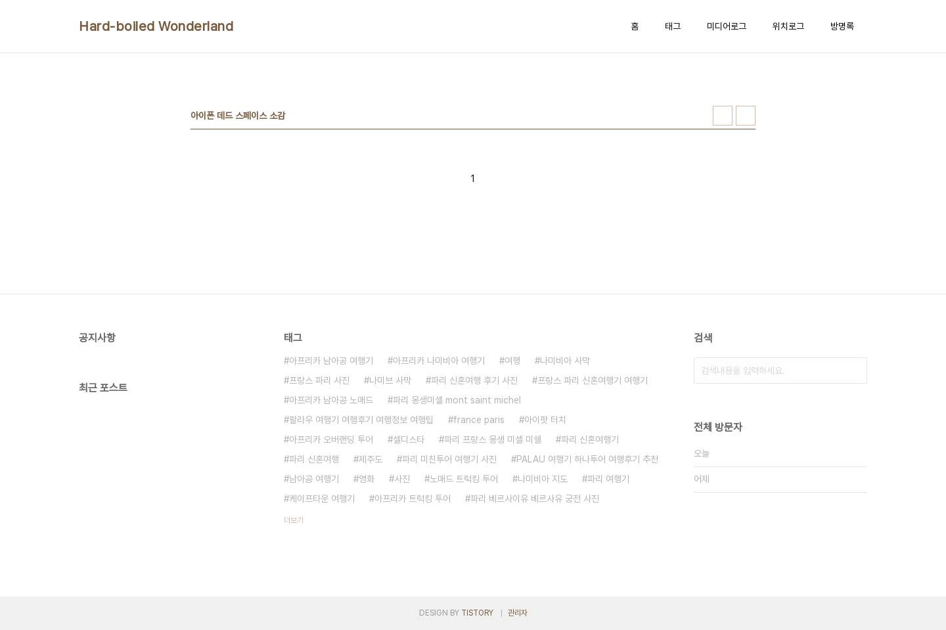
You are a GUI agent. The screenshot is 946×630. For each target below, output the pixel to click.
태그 (673, 26)
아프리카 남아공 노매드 (331, 400)
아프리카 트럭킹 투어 (412, 498)
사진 (402, 479)
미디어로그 (726, 26)
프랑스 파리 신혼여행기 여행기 (592, 380)
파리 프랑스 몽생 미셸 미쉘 (492, 439)
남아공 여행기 (314, 479)
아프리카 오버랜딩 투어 (331, 439)
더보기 (294, 520)
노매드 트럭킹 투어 (464, 479)
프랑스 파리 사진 (319, 380)
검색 (854, 370)
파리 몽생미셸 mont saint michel (457, 400)
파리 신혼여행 (314, 459)
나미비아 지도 (543, 479)
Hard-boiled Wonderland (156, 26)
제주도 (370, 459)
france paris (479, 420)
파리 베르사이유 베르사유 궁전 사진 (534, 498)
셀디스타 (408, 439)
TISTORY (477, 613)
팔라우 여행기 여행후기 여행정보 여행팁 (361, 420)
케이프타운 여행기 (322, 498)
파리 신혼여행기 (590, 439)
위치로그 (788, 26)
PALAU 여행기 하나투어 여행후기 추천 (587, 459)
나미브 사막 (390, 380)
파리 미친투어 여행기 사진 (449, 459)
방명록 (842, 26)
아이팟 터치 (545, 420)
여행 (512, 360)
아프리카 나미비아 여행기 (439, 360)
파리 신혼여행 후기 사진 (474, 380)
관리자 (518, 613)
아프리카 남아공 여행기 (331, 360)
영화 (366, 479)
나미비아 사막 (565, 360)
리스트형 (745, 115)
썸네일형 (722, 115)
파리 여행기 (608, 479)
